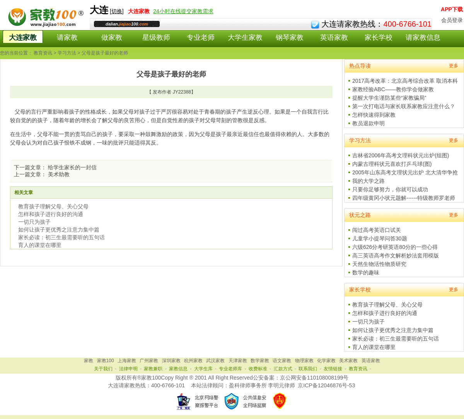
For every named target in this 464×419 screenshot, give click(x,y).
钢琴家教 (290, 37)
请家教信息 (423, 37)
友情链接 (333, 368)
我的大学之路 (368, 181)
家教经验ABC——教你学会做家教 (393, 89)
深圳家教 (171, 360)
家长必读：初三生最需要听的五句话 (61, 237)
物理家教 (304, 360)
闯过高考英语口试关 (376, 230)
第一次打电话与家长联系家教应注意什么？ (403, 106)
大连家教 (23, 37)
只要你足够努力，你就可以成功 (390, 189)
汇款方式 (283, 368)
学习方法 (67, 53)
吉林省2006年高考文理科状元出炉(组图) (400, 155)
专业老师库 (230, 368)
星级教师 (156, 37)
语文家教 (282, 360)
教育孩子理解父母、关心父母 (53, 206)
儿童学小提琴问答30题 (379, 238)
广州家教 (149, 360)
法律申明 (128, 368)
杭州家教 (193, 360)
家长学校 (378, 37)
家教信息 (178, 368)
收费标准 (258, 368)
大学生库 (203, 368)
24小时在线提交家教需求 (183, 11)
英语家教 (334, 37)
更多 (453, 65)
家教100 (105, 360)
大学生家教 (245, 37)
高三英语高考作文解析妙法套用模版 (395, 255)
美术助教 (59, 174)
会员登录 (452, 20)
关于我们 (103, 368)
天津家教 (238, 360)
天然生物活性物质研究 (379, 264)
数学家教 (260, 360)
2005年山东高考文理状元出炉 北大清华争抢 (405, 172)
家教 (88, 360)
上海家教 (127, 360)
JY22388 (182, 92)
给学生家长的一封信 (72, 167)
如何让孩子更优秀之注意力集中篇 (58, 230)
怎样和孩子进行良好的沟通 (50, 214)
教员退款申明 (368, 123)
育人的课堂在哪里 (39, 245)
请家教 (67, 37)
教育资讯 (43, 53)
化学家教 (326, 360)
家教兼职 (153, 368)
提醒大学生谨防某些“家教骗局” (389, 98)
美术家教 (348, 360)
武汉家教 (215, 360)
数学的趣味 (365, 272)
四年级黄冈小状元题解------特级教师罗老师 (403, 198)
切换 (116, 11)
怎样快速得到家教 (374, 115)
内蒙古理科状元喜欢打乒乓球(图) (392, 164)
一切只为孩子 (34, 222)
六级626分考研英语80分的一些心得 (395, 247)
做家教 (111, 37)
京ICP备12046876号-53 (326, 385)
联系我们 (308, 368)
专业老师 (201, 37)
